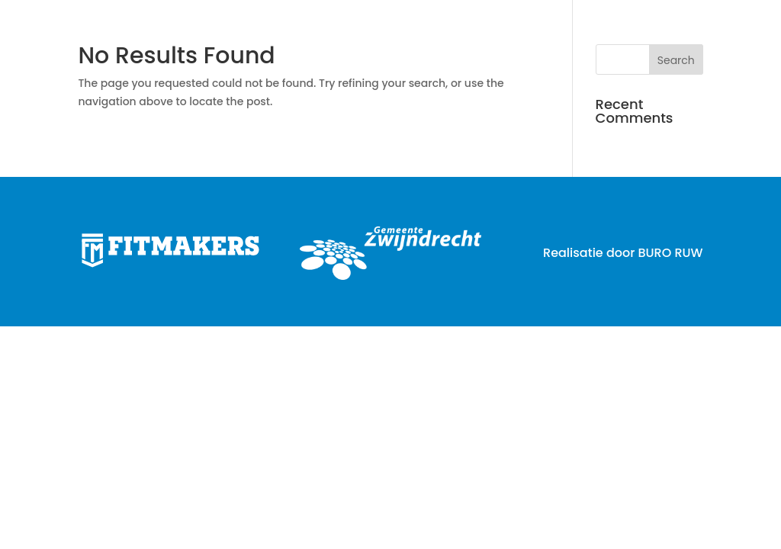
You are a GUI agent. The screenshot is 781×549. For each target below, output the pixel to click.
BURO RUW (670, 253)
